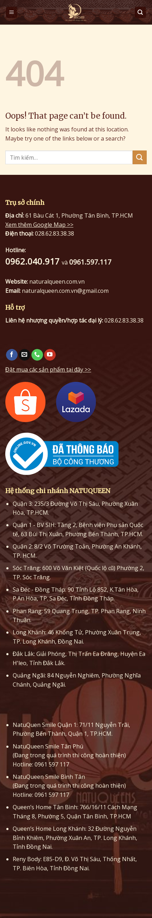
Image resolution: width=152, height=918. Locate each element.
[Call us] (37, 355)
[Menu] (12, 12)
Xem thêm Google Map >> (39, 225)
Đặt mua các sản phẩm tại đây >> (48, 369)
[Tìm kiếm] (140, 12)
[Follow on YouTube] (50, 355)
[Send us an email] (24, 355)
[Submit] (140, 157)
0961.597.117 (90, 262)
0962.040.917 (33, 261)
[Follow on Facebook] (12, 355)
